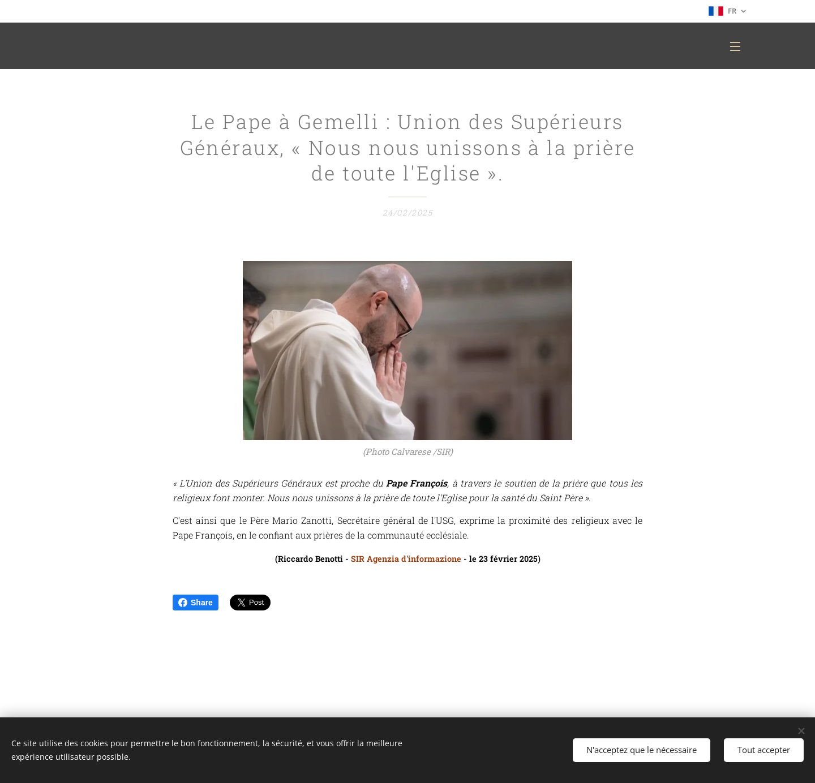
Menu (735, 46)
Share (195, 602)
